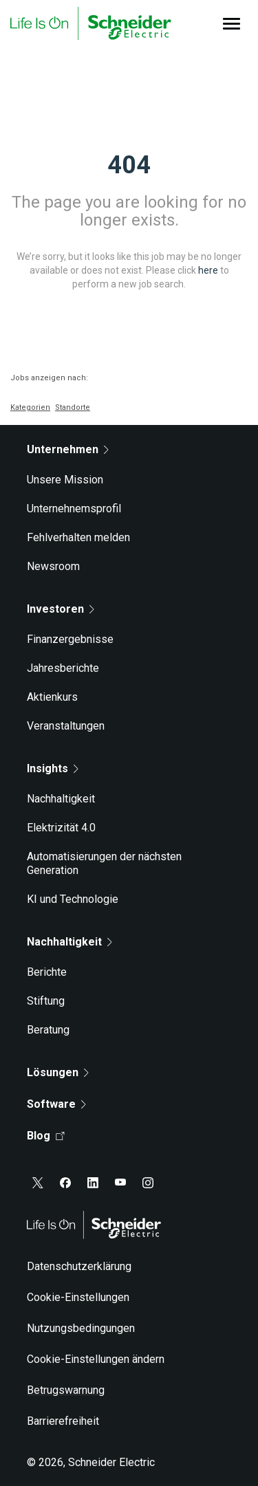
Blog (46, 1135)
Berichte (47, 972)
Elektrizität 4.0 (61, 827)
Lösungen (58, 1072)
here (208, 270)
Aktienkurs (52, 696)
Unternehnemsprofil (74, 508)
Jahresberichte (63, 668)
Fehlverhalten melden (78, 537)
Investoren (60, 608)
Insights (52, 768)
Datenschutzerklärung (79, 1266)
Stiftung (46, 1000)
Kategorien (30, 407)
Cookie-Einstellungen (78, 1297)
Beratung (48, 1029)
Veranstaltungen (66, 725)
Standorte (72, 407)
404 (129, 165)
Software (56, 1104)
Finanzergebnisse (70, 639)
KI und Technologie (72, 899)
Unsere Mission (65, 479)
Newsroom (53, 566)
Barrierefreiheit (63, 1421)
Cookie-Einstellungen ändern (95, 1359)
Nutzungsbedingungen (81, 1328)
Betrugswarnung (66, 1390)
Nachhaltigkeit (61, 798)
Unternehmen (68, 449)
